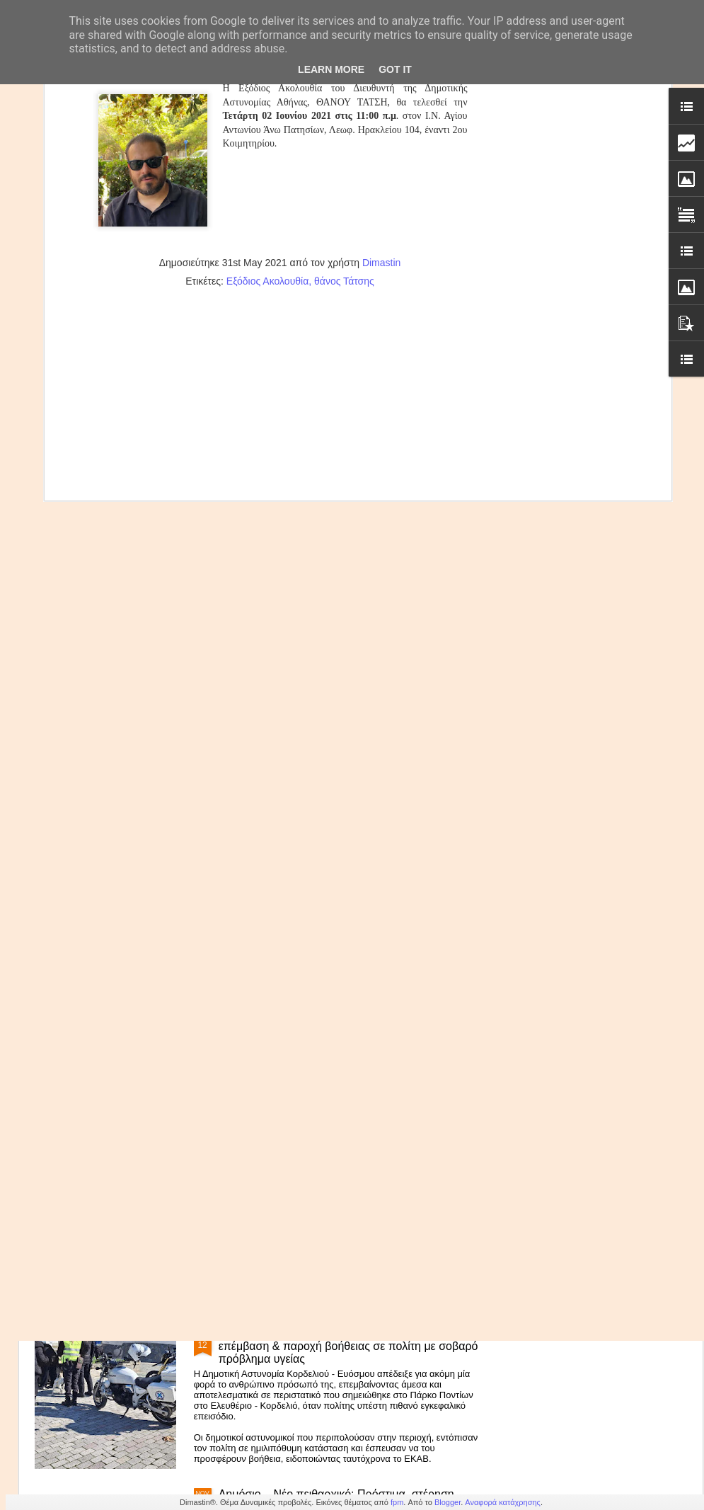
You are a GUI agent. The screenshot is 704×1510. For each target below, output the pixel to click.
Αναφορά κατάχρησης (503, 1502)
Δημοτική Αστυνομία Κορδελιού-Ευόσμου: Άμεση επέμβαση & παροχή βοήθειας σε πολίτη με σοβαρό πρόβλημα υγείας (348, 1346)
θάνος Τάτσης (344, 88)
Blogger (447, 1502)
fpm (397, 1502)
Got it (395, 69)
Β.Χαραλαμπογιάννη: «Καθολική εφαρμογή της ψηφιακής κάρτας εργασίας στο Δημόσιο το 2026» (343, 1018)
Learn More (331, 69)
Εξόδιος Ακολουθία (267, 88)
